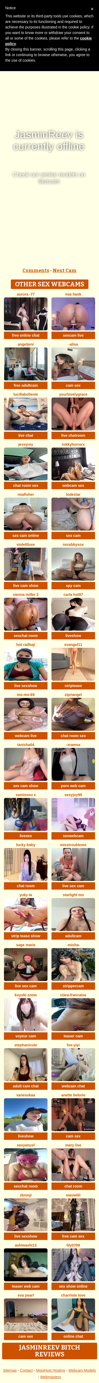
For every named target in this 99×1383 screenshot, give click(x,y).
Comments (35, 270)
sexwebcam (73, 836)
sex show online (73, 1286)
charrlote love (73, 1295)
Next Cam (65, 270)
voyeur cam (26, 1036)
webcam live (26, 736)
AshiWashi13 (26, 1245)
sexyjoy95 (73, 795)
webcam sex (73, 485)
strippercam (73, 986)
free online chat (25, 335)
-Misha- (73, 945)
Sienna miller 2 (26, 594)
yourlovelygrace (73, 394)
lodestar (73, 494)
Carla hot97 (73, 594)
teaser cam (73, 1036)
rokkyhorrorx (73, 444)
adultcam (73, 936)
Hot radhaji (25, 645)
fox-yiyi (73, 1045)
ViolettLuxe (26, 544)
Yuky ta (25, 895)
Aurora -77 (26, 294)
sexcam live (73, 335)
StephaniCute (25, 1045)
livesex (26, 836)
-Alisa (73, 344)
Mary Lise (73, 1145)
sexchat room (26, 636)
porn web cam (73, 786)
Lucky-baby (25, 845)
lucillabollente (25, 394)
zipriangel (73, 695)
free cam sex (73, 1236)
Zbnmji (25, 1195)
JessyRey (25, 444)
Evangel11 (73, 645)
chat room (26, 886)
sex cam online (25, 535)
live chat (25, 435)
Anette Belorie (73, 1095)
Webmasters (50, 1377)
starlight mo (73, 895)
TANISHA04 (25, 745)
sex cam (73, 535)
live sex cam (73, 886)
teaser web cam (25, 1286)
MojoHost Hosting (50, 1370)
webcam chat (73, 1086)
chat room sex (25, 485)
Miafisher (25, 494)
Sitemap (10, 1370)
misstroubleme (73, 845)
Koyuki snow (26, 995)
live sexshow (25, 686)
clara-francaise (73, 995)
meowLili (73, 1195)
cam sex (73, 385)
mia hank (73, 294)
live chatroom (73, 435)
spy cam (73, 585)
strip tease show (25, 936)
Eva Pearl (26, 1295)
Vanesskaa (25, 1095)
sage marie (25, 945)
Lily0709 (73, 1245)
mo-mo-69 (26, 695)
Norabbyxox (73, 544)
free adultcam (26, 385)
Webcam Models (82, 1370)
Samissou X (26, 795)
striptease (73, 686)
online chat (73, 1336)
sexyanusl (26, 1145)
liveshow (73, 636)
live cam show (25, 585)
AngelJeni (26, 344)
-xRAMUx (73, 745)
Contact (26, 1370)
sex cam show (25, 786)
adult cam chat (26, 1086)
